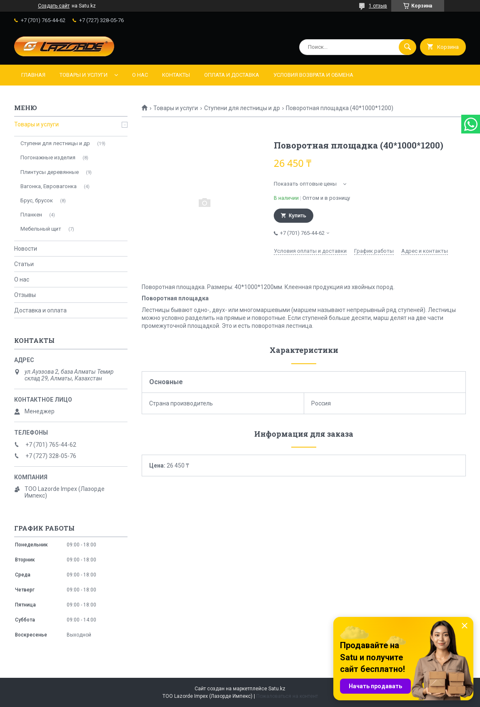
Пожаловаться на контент (287, 696)
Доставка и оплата (40, 310)
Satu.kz (276, 689)
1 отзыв (378, 6)
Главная (33, 75)
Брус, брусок (36, 200)
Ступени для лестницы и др (242, 108)
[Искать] (407, 47)
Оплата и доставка (231, 75)
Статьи (24, 264)
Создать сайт (54, 6)
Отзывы (25, 295)
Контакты (176, 75)
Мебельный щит (40, 229)
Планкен (31, 214)
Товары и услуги (84, 75)
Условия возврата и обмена (313, 75)
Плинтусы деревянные (49, 172)
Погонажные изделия (47, 157)
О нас (140, 75)
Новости (25, 248)
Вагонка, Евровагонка (48, 186)
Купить (297, 216)
